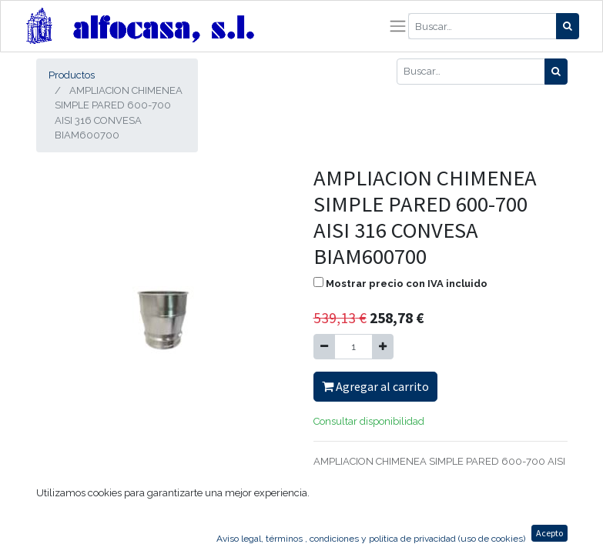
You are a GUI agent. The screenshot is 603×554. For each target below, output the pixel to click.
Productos (72, 75)
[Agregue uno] (383, 347)
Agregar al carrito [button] (375, 386)
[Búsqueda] (567, 26)
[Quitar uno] (324, 347)
